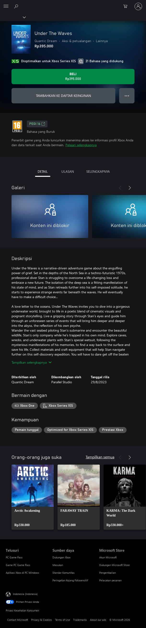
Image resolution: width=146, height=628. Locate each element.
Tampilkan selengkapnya (32, 362)
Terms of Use (62, 619)
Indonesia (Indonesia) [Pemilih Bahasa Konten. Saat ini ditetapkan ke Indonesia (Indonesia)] (25, 593)
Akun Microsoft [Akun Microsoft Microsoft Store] (108, 557)
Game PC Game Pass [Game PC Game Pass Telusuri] (18, 565)
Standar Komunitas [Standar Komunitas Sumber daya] (64, 572)
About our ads (98, 619)
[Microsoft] (73, 3)
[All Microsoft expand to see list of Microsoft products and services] (6, 6)
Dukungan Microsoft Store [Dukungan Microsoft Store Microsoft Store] (114, 565)
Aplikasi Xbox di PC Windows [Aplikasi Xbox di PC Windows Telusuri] (22, 572)
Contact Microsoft (17, 619)
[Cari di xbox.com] (17, 6)
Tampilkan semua (100, 456)
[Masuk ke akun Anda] (138, 6)
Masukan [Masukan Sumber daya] (58, 565)
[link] (33, 497)
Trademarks (80, 619)
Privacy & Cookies (41, 619)
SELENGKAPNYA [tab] (98, 171)
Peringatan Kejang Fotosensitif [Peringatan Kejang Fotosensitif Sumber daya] (70, 580)
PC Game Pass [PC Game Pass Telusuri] (14, 557)
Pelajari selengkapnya (81, 145)
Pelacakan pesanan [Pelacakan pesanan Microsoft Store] (110, 580)
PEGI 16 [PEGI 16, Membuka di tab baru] (37, 124)
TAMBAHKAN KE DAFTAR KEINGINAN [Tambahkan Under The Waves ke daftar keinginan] (63, 95)
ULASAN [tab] (67, 171)
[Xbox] (13, 17)
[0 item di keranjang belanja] (127, 6)
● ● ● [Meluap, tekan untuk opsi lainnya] (127, 95)
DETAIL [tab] (43, 171)
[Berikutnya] (129, 187)
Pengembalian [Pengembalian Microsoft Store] (107, 572)
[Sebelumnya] (120, 187)
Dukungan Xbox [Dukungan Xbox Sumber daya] (61, 557)
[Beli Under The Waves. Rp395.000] (73, 76)
